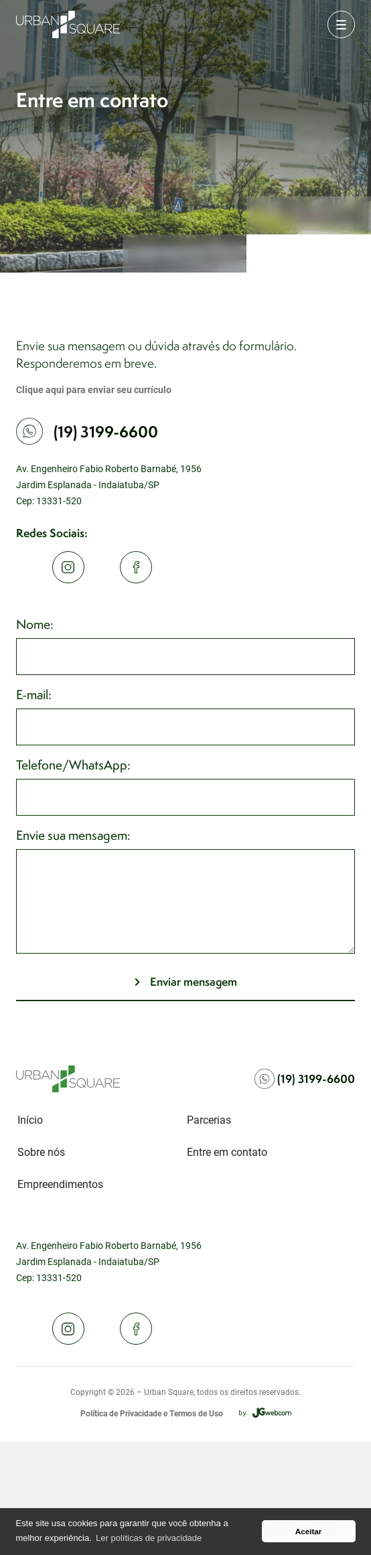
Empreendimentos (60, 1184)
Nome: (35, 624)
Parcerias (209, 1119)
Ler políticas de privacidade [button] (149, 1538)
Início (30, 1119)
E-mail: (34, 694)
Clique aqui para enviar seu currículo (93, 389)
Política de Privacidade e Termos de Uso (151, 1413)
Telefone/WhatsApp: (73, 764)
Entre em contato (227, 1151)
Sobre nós (41, 1151)
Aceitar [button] (308, 1531)
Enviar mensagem (193, 981)
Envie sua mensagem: (73, 835)
